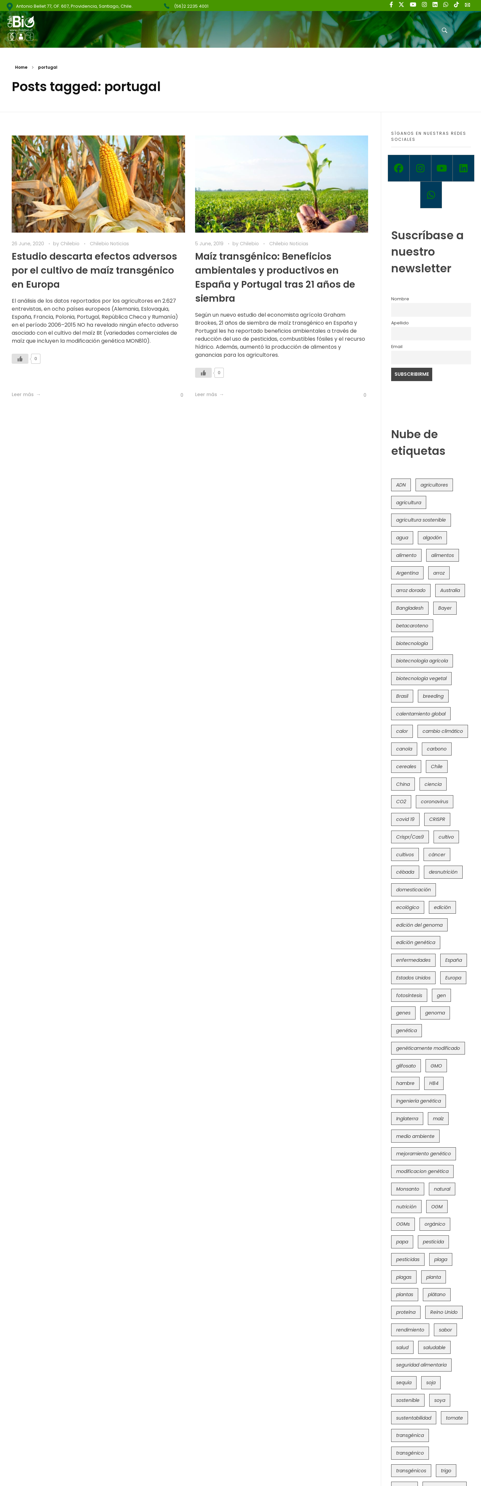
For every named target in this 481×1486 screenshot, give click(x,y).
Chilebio (70, 243)
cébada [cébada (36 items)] (405, 872)
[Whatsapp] (431, 195)
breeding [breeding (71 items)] (433, 696)
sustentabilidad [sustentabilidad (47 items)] (413, 1418)
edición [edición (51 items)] (442, 907)
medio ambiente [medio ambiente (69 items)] (415, 1136)
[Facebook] (399, 168)
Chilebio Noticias (109, 243)
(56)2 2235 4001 (191, 6)
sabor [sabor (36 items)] (445, 1329)
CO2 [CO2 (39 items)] (401, 801)
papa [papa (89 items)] (402, 1241)
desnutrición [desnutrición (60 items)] (443, 872)
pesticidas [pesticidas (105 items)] (408, 1259)
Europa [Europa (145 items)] (453, 977)
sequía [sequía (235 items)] (404, 1382)
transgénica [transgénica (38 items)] (410, 1435)
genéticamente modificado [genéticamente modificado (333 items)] (428, 1048)
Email (397, 346)
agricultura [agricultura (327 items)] (408, 502)
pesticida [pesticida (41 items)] (433, 1241)
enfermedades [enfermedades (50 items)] (413, 960)
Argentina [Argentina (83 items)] (407, 573)
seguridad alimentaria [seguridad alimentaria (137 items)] (421, 1365)
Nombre (400, 299)
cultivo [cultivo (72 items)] (446, 837)
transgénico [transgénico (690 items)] (410, 1453)
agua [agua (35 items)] (402, 537)
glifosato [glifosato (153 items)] (406, 1066)
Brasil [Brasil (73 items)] (402, 696)
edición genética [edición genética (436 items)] (415, 942)
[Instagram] (420, 168)
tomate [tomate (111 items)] (454, 1418)
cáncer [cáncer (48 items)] (437, 854)
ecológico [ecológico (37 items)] (407, 907)
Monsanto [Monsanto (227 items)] (407, 1189)
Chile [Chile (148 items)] (437, 766)
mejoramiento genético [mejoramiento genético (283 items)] (423, 1153)
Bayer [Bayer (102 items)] (445, 608)
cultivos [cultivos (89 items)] (405, 854)
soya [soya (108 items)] (439, 1400)
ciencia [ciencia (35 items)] (433, 784)
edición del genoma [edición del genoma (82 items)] (419, 925)
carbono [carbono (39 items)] (437, 749)
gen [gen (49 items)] (441, 995)
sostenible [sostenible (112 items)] (408, 1400)
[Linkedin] (463, 168)
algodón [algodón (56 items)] (432, 537)
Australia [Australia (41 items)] (450, 590)
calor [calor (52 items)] (402, 731)
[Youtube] (442, 168)
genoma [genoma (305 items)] (435, 1012)
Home (21, 67)
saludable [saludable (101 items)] (434, 1347)
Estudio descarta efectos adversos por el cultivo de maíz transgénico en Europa (94, 270)
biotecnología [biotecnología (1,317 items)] (412, 643)
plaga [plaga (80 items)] (440, 1259)
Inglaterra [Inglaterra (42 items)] (407, 1118)
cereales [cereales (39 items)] (406, 766)
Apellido (400, 323)
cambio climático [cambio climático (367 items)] (443, 731)
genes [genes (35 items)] (403, 1012)
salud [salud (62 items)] (402, 1347)
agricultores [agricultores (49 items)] (434, 485)
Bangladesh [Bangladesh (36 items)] (410, 608)
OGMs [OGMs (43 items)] (403, 1224)
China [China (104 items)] (403, 784)
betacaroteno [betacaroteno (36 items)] (412, 625)
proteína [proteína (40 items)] (406, 1312)
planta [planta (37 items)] (433, 1277)
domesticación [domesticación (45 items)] (413, 889)
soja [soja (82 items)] (431, 1382)
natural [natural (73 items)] (442, 1189)
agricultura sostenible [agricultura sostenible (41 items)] (421, 520)
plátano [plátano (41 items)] (437, 1294)
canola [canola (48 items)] (404, 749)
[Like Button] (20, 359)
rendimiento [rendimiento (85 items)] (410, 1329)
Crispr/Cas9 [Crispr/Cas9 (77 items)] (410, 837)
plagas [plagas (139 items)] (404, 1277)
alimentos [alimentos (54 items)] (442, 555)
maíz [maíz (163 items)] (438, 1118)
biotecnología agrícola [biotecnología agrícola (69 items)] (422, 660)
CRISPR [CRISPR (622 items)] (437, 819)
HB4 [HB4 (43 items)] (434, 1083)
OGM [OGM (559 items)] (437, 1206)
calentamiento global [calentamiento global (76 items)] (421, 713)
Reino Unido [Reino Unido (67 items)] (444, 1312)
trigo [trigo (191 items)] (446, 1470)
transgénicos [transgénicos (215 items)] (411, 1470)
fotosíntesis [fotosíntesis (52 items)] (409, 995)
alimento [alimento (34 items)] (406, 555)
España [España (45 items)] (453, 960)
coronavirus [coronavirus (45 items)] (434, 801)
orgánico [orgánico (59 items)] (435, 1224)
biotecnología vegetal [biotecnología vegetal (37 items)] (421, 678)
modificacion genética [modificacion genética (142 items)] (422, 1171)
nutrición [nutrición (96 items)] (406, 1206)
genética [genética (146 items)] (406, 1030)
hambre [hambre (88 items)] (405, 1083)
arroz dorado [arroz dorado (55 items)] (411, 590)
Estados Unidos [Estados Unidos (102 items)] (413, 977)
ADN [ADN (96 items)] (401, 485)
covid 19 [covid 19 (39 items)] (405, 819)
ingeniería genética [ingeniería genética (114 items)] (418, 1101)
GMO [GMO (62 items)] (436, 1066)
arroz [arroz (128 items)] (439, 573)
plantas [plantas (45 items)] (404, 1294)
